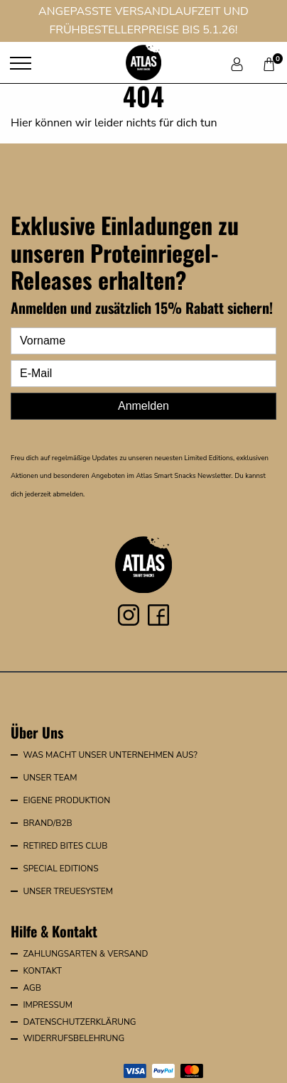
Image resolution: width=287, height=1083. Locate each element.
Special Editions (60, 868)
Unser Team (50, 777)
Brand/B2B (47, 823)
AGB (31, 988)
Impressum (47, 1005)
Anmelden (143, 406)
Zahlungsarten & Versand (85, 953)
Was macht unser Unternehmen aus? (110, 755)
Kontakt (42, 970)
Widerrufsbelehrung (73, 1038)
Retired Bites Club (65, 845)
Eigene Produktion (66, 800)
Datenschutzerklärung (79, 1022)
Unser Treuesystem (68, 891)
